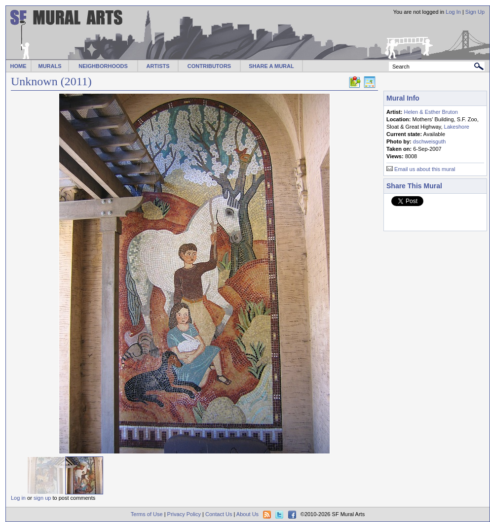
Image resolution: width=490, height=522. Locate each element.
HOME (18, 66)
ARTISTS (157, 66)
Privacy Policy (184, 514)
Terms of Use (147, 514)
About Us (247, 514)
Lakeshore (456, 127)
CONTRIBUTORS (209, 66)
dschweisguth (429, 141)
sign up (42, 498)
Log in (18, 498)
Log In (453, 12)
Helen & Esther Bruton (430, 112)
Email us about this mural (424, 169)
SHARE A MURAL (271, 66)
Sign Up (475, 12)
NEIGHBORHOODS (103, 66)
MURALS (49, 66)
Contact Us (218, 514)
